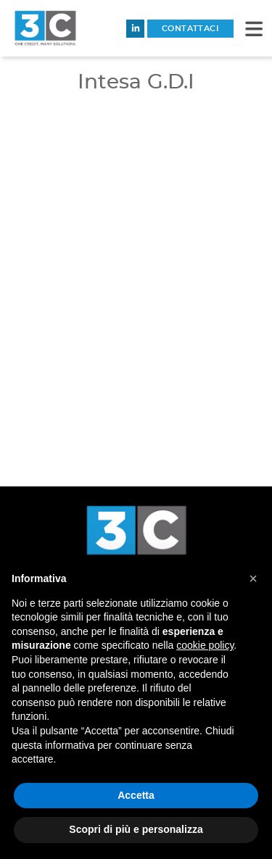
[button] (254, 29)
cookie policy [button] (205, 645)
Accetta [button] (136, 795)
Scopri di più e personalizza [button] (135, 829)
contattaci (190, 29)
